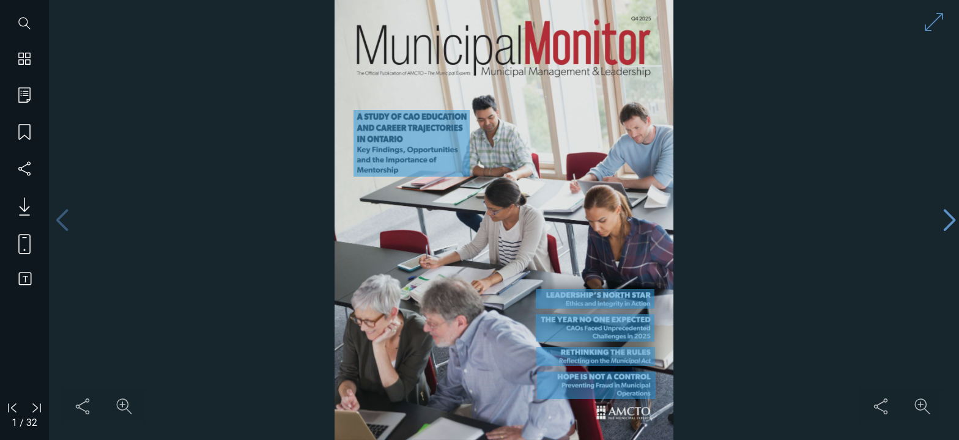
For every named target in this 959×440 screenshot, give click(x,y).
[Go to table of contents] (24, 96)
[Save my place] (24, 133)
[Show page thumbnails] (24, 60)
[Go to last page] (36, 408)
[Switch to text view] (24, 280)
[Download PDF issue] (20, 206)
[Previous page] (61, 220)
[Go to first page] (12, 408)
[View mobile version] (20, 243)
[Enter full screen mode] (934, 22)
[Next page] (949, 220)
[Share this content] (82, 406)
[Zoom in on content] (124, 406)
